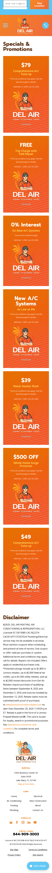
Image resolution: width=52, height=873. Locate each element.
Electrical (38, 796)
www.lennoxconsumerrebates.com (23, 704)
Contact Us (38, 810)
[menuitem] (14, 849)
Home (14, 796)
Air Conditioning (14, 800)
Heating (14, 805)
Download (26, 124)
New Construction (37, 800)
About (38, 805)
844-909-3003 (26, 834)
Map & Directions (26, 784)
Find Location (39, 4)
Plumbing (14, 810)
